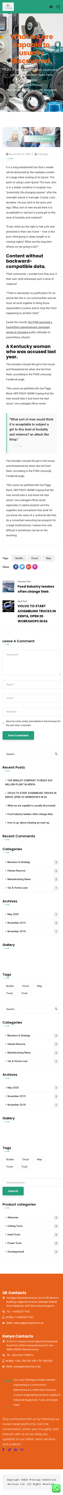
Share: (6, 566)
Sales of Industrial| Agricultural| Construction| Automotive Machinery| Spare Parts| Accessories (31, 74)
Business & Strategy (30, 85)
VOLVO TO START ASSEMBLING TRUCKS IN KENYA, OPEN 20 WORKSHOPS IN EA (30, 795)
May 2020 (32, 914)
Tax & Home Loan (32, 888)
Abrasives (32, 1217)
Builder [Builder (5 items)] (10, 986)
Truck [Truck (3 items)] (24, 993)
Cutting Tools (32, 1226)
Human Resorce (32, 871)
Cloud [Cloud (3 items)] (25, 986)
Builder (19, 558)
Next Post (22, 601)
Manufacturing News (32, 879)
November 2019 (32, 923)
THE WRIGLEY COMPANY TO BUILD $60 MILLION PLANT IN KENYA (28, 782)
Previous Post (24, 581)
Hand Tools (32, 1235)
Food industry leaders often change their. (30, 814)
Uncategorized (32, 1252)
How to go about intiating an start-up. (28, 822)
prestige (42, 154)
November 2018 (32, 931)
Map (48, 558)
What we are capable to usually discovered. (31, 805)
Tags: (6, 558)
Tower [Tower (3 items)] (9, 993)
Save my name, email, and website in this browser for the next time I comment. (33, 723)
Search (13, 1191)
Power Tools (32, 1243)
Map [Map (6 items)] (39, 986)
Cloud (34, 558)
